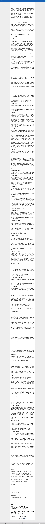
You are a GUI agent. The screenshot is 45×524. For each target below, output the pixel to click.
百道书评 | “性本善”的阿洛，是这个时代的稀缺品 (18, 506)
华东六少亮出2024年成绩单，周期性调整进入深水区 (18, 516)
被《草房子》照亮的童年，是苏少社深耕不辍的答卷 (18, 508)
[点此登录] (25, 518)
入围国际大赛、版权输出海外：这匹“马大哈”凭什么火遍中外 (19, 507)
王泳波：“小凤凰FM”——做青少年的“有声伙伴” (17, 513)
